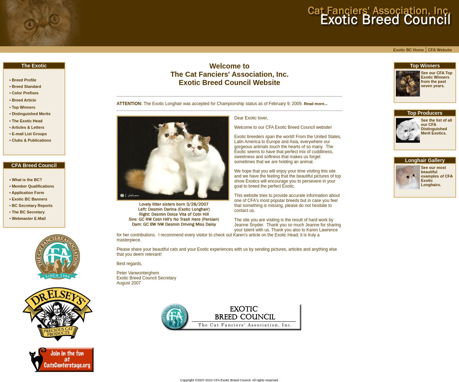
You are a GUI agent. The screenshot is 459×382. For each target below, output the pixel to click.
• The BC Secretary (27, 212)
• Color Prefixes (24, 93)
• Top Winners (22, 107)
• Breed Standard (25, 86)
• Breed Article (22, 100)
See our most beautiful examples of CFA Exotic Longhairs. (437, 176)
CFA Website (440, 50)
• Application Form (26, 192)
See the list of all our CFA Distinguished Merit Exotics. (436, 126)
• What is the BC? (25, 180)
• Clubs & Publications (30, 140)
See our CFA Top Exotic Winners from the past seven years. (436, 79)
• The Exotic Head (26, 121)
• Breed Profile (22, 80)
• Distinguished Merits (30, 114)
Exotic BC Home (408, 50)
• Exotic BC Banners (28, 199)
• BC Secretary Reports (31, 205)
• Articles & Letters (26, 127)
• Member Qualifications (31, 186)
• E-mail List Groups (28, 134)
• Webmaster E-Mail (27, 218)
